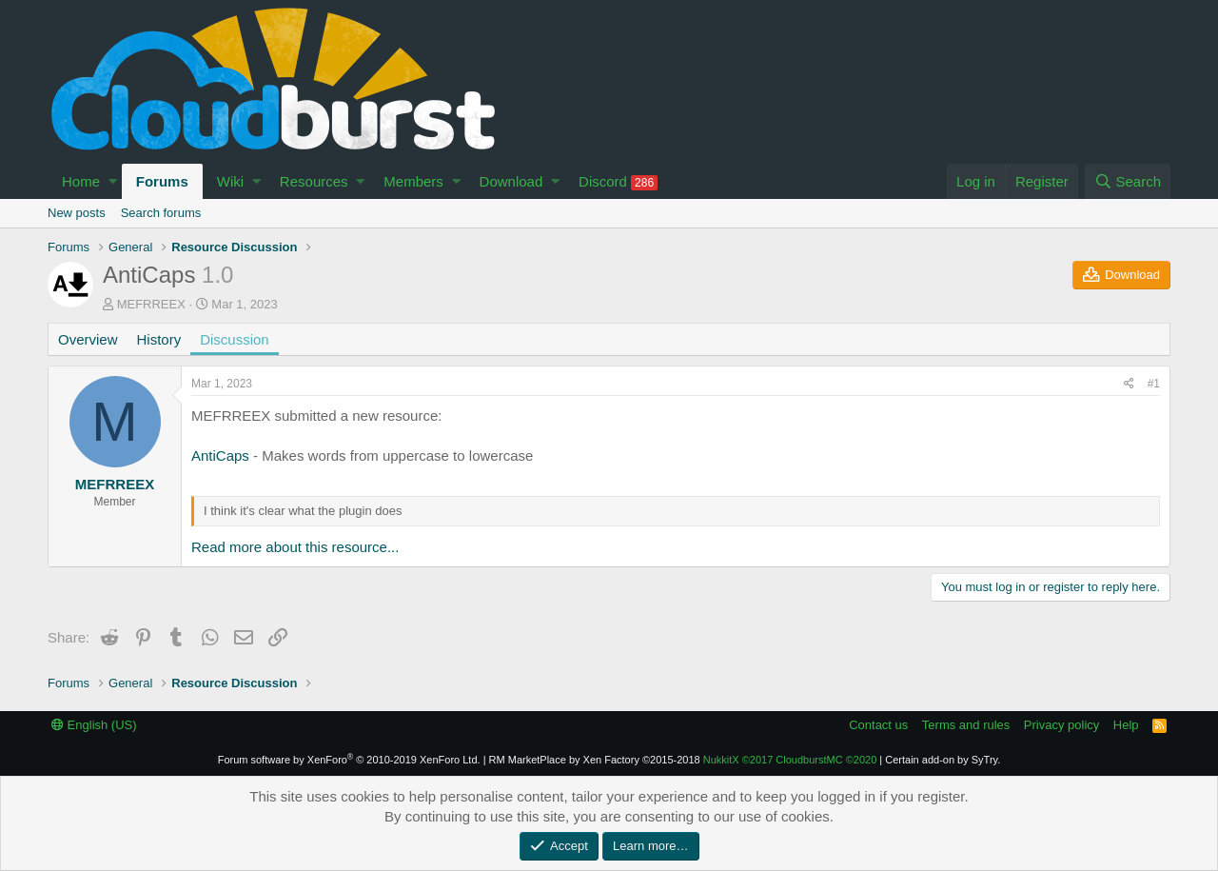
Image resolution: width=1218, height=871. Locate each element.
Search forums (161, 213)
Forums (162, 181)
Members (413, 181)
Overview (88, 339)
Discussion (234, 339)
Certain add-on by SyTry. (942, 759)
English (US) (94, 725)
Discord (618, 181)
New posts (77, 213)
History (159, 339)
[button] (113, 181)
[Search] (1127, 181)
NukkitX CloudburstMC (790, 759)
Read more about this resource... (295, 547)
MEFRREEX (151, 304)
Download (511, 181)
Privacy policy (1061, 725)
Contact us (878, 725)
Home (81, 181)
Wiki (230, 181)
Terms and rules (966, 725)
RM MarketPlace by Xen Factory (594, 759)
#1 (1154, 383)
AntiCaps (220, 455)
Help (1126, 725)
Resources (314, 181)
